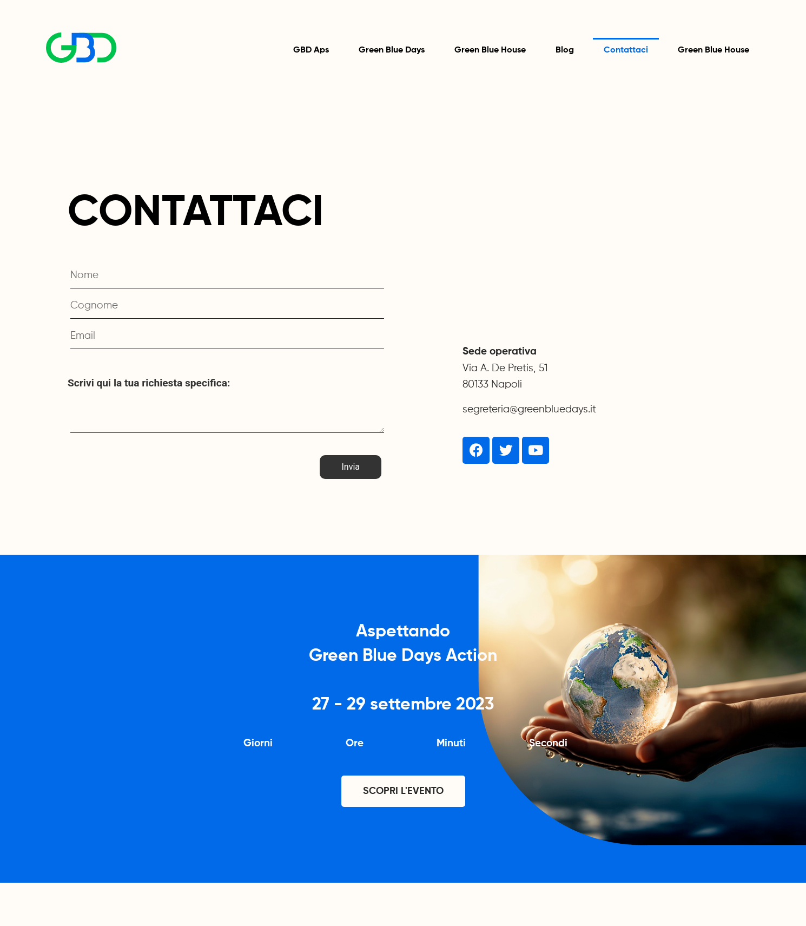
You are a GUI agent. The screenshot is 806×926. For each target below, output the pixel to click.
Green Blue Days (392, 50)
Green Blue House (490, 50)
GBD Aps (311, 50)
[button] (403, 791)
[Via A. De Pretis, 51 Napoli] (603, 251)
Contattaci (626, 50)
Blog (565, 50)
